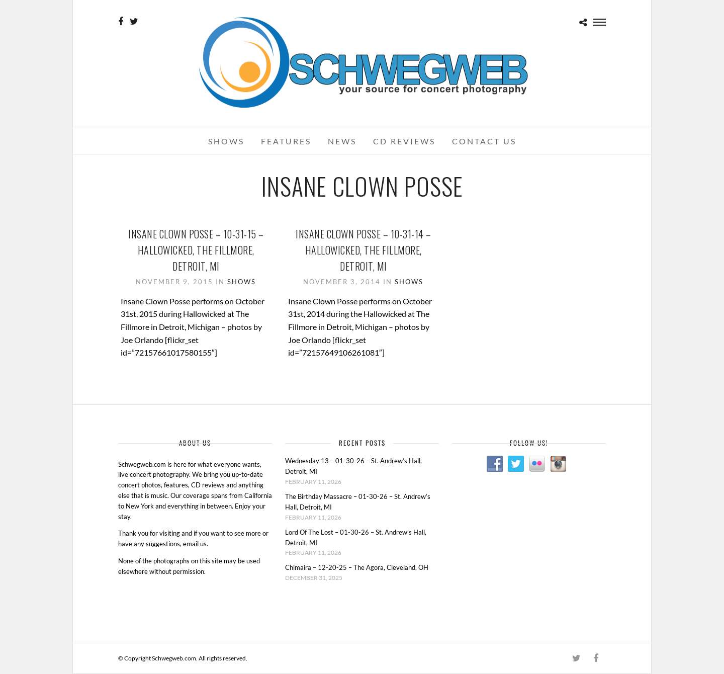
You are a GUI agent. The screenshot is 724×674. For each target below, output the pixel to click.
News (342, 141)
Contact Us (484, 141)
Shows (226, 141)
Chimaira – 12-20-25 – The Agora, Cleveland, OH (356, 567)
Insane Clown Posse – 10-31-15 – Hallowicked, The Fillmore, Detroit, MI (196, 250)
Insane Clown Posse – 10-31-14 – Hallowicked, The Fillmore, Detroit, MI (363, 250)
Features (286, 141)
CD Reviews (404, 141)
